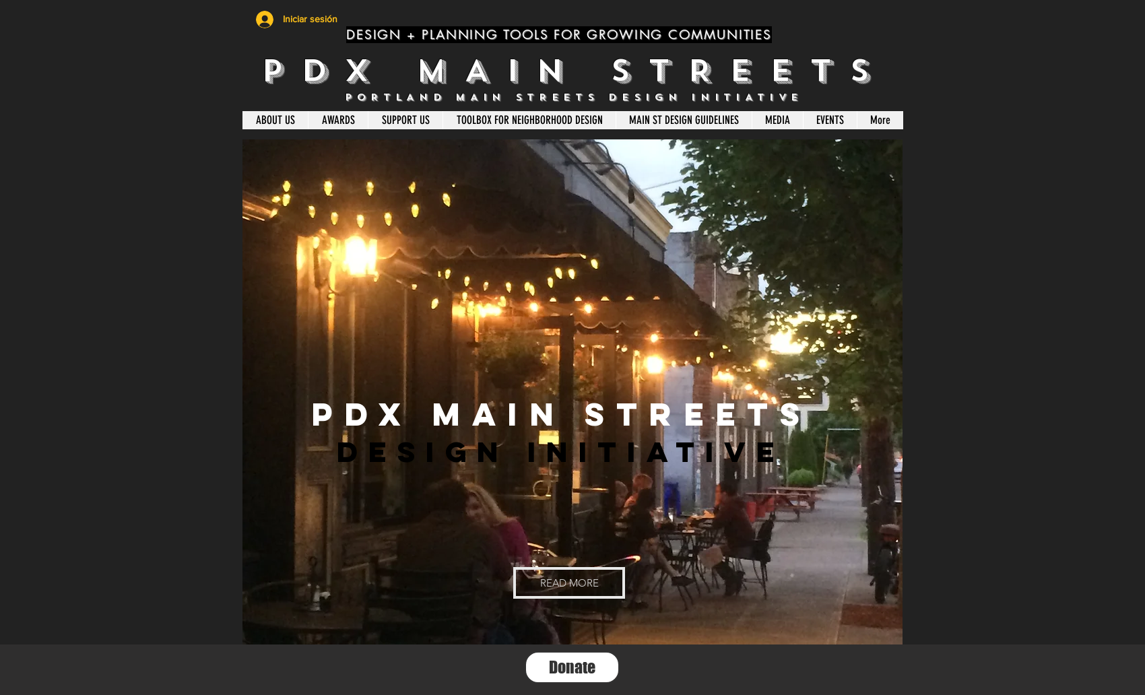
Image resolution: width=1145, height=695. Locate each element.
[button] (569, 583)
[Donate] (572, 667)
